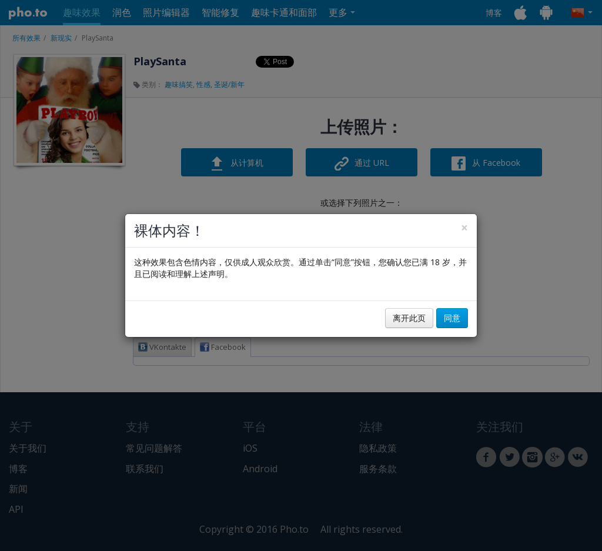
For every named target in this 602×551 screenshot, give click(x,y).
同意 (452, 317)
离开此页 (409, 317)
